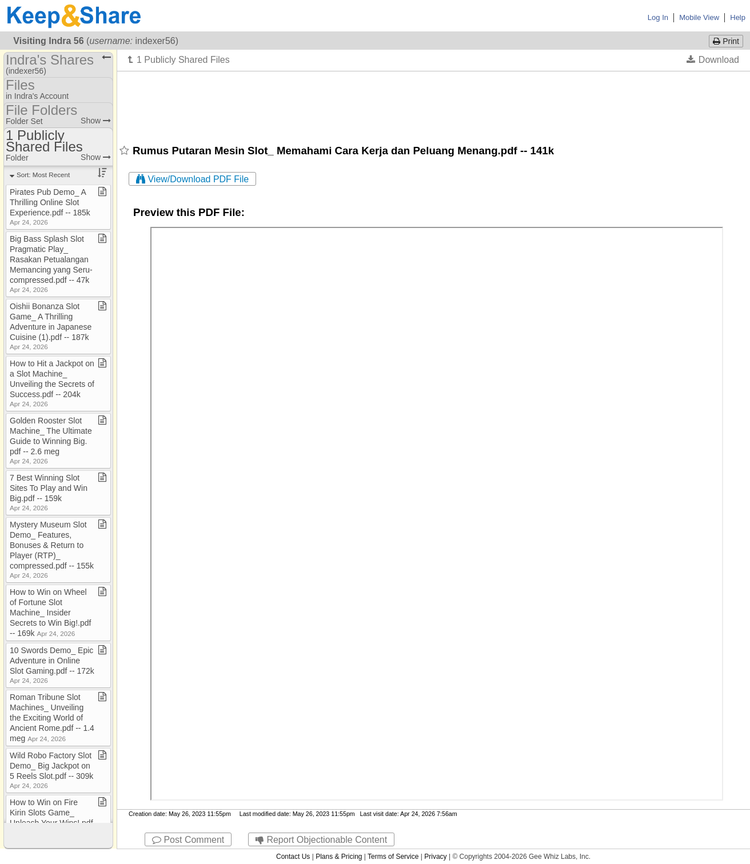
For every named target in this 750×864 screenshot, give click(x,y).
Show (96, 120)
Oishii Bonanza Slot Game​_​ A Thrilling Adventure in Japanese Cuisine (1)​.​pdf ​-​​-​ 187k (50, 326)
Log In (658, 17)
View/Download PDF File (192, 179)
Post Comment (188, 840)
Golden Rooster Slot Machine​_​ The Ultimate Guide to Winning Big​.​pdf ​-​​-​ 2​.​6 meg (51, 440)
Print (726, 41)
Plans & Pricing (339, 857)
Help (737, 17)
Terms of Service (393, 857)
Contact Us (293, 857)
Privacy (435, 857)
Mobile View (699, 17)
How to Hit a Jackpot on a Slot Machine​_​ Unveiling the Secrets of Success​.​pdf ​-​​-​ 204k (52, 383)
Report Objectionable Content (321, 840)
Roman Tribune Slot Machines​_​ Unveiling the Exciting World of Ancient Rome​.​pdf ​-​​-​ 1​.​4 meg (52, 718)
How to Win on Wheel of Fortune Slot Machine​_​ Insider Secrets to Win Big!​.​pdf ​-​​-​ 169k (51, 612)
